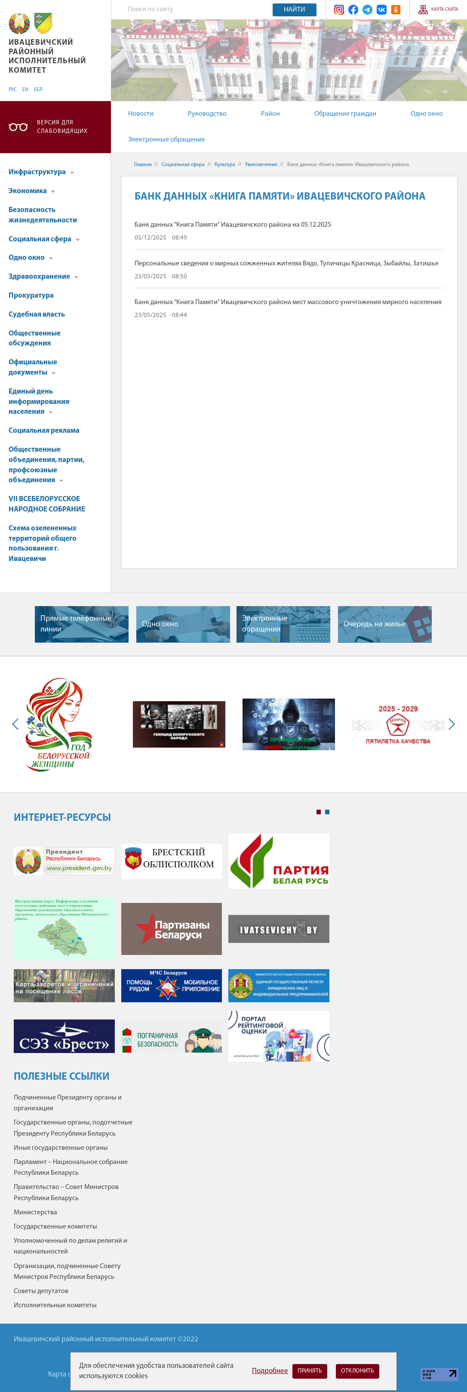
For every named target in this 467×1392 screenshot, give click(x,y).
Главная (143, 164)
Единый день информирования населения (39, 402)
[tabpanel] (171, 952)
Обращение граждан (345, 114)
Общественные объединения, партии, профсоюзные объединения (46, 465)
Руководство (207, 114)
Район (270, 114)
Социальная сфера (44, 239)
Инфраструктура (41, 172)
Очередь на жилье (375, 624)
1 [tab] (318, 812)
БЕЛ (38, 89)
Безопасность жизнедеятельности (43, 215)
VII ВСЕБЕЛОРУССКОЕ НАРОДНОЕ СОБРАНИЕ (47, 504)
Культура (225, 164)
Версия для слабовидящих (62, 127)
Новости (141, 114)
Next (450, 724)
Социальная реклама (44, 430)
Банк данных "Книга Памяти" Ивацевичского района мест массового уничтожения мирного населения (288, 302)
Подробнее (270, 1371)
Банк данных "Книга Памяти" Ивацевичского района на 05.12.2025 (233, 225)
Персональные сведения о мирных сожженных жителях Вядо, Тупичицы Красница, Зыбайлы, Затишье (287, 263)
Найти (294, 9)
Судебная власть (37, 314)
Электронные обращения (166, 139)
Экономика (32, 191)
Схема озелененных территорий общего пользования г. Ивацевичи (43, 544)
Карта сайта (444, 9)
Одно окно (427, 114)
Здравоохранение (43, 276)
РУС (13, 89)
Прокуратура (31, 295)
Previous (17, 724)
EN (25, 89)
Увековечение (261, 164)
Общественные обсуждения (35, 339)
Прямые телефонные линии (75, 624)
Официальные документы (33, 367)
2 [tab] (327, 812)
